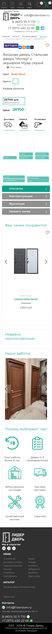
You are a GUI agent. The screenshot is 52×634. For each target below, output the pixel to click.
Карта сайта (34, 576)
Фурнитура (17, 203)
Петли (6, 177)
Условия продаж (26, 630)
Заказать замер (19, 211)
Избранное (34, 569)
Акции (31, 558)
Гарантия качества (12, 565)
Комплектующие (21, 196)
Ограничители (10, 180)
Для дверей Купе (33, 179)
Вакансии (33, 572)
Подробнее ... (10, 130)
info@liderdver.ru (36, 15)
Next (45, 262)
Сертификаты (10, 576)
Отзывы (32, 562)
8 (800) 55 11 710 (24, 22)
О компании (9, 558)
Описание (16, 188)
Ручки (6, 157)
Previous (6, 262)
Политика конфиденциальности (26, 628)
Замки (22, 154)
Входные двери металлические (19, 587)
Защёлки (24, 157)
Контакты (33, 565)
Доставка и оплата (12, 562)
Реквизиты (8, 572)
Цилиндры (40, 157)
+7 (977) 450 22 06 (21, 28)
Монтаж (7, 569)
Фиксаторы (41, 154)
